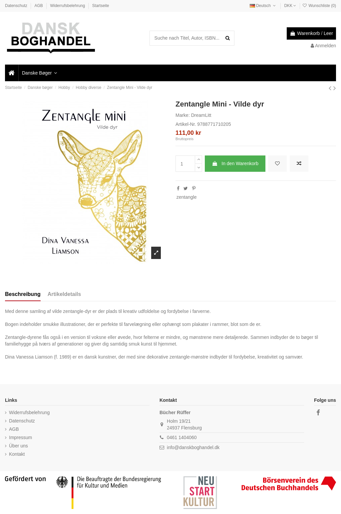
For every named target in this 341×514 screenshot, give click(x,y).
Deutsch (263, 5)
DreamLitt (201, 115)
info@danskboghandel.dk (193, 447)
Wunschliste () (319, 5)
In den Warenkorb (235, 163)
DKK (290, 5)
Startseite (100, 5)
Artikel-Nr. (185, 124)
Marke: (182, 115)
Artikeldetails (64, 294)
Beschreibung (23, 294)
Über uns (18, 445)
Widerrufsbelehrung (68, 5)
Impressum (20, 437)
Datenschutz (16, 5)
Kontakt (17, 454)
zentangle (186, 197)
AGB (39, 5)
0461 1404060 (182, 437)
